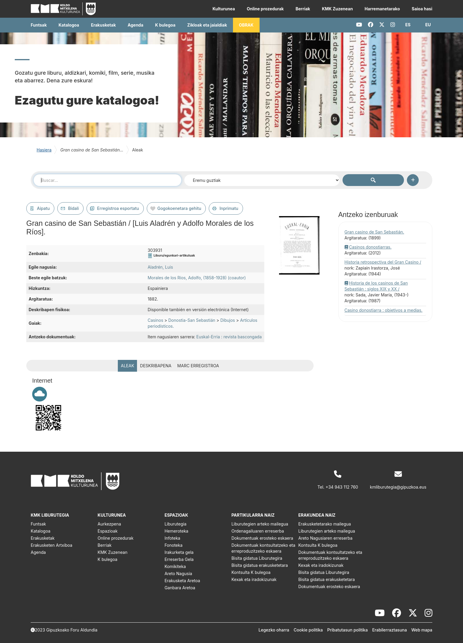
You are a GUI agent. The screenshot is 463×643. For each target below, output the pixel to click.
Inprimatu (228, 208)
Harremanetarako (382, 8)
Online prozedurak (265, 8)
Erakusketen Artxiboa (51, 545)
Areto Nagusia (178, 573)
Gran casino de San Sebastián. (374, 231)
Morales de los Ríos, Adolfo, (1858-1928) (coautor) (197, 277)
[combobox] (107, 180)
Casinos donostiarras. (370, 246)
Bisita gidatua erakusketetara (259, 565)
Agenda (135, 24)
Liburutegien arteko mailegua (259, 523)
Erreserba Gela (179, 559)
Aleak (127, 365)
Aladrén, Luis (160, 267)
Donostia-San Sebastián (191, 320)
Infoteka (172, 538)
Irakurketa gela (178, 552)
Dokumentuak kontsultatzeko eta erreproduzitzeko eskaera (263, 548)
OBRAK (246, 24)
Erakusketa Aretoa (182, 580)
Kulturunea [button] (224, 8)
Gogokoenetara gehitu (179, 208)
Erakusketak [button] (103, 24)
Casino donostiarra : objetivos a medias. (384, 310)
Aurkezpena (109, 523)
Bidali (73, 208)
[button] (408, 25)
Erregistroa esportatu (118, 208)
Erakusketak (43, 538)
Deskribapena (155, 365)
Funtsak (39, 24)
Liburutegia (175, 523)
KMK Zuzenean (337, 8)
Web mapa (421, 629)
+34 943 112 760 (342, 486)
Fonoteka (173, 545)
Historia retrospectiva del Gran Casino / (383, 262)
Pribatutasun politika (347, 629)
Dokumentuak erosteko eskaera (262, 538)
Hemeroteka (176, 530)
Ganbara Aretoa (179, 587)
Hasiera (44, 149)
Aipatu (43, 208)
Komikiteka (175, 566)
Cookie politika (308, 629)
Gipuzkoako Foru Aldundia (71, 629)
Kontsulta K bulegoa (250, 572)
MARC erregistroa (198, 365)
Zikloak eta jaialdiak (207, 24)
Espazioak (108, 530)
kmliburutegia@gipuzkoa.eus (398, 486)
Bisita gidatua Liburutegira (256, 558)
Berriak (303, 8)
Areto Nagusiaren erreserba (325, 538)
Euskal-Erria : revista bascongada (229, 336)
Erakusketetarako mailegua (324, 523)
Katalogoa (68, 24)
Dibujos (227, 320)
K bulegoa (108, 559)
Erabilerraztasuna (389, 629)
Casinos (155, 320)
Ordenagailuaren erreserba (257, 530)
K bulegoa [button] (165, 24)
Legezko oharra (274, 629)
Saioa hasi (422, 8)
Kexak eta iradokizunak (254, 579)
